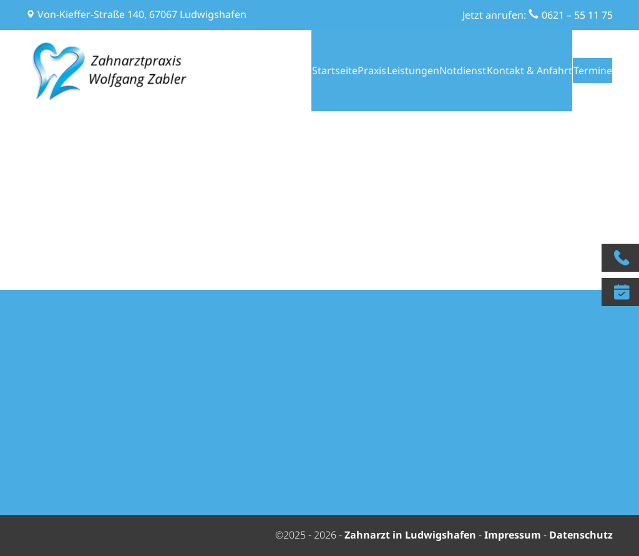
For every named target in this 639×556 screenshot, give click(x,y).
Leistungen (385, 70)
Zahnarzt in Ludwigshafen (411, 535)
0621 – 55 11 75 (577, 15)
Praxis (335, 70)
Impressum (512, 535)
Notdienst (442, 70)
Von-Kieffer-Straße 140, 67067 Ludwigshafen (141, 14)
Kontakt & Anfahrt (512, 70)
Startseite (288, 70)
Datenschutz (581, 535)
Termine (588, 70)
